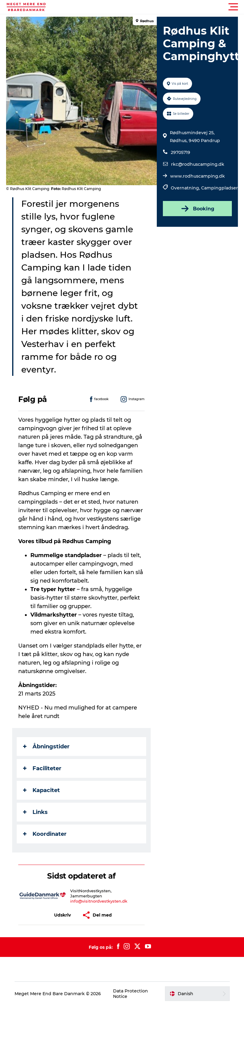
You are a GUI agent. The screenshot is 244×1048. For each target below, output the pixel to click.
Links (35, 812)
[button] (149, 7)
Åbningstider (46, 746)
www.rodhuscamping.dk (197, 176)
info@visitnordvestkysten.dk (98, 901)
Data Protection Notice (130, 993)
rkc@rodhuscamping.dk (197, 164)
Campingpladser (219, 188)
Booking (197, 209)
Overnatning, (186, 188)
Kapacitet (41, 790)
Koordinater (45, 834)
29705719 (180, 152)
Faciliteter (42, 768)
